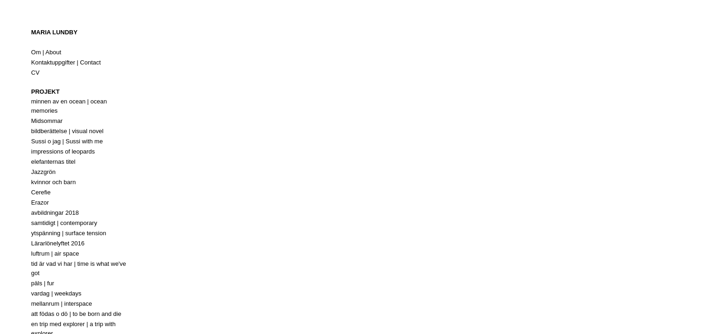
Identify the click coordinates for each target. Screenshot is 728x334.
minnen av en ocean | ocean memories (69, 106)
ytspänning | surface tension (68, 233)
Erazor (40, 202)
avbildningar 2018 (55, 212)
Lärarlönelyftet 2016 (57, 243)
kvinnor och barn (53, 182)
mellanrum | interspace (61, 303)
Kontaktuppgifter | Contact (66, 62)
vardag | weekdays (56, 293)
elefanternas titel (53, 161)
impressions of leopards (63, 151)
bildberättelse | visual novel (67, 131)
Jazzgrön (43, 171)
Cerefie (41, 192)
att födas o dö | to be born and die (76, 313)
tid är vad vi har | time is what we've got (78, 268)
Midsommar (47, 120)
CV (35, 72)
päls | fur (42, 283)
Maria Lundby (54, 32)
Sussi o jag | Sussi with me (67, 141)
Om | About (46, 52)
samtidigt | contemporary (64, 222)
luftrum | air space (55, 253)
